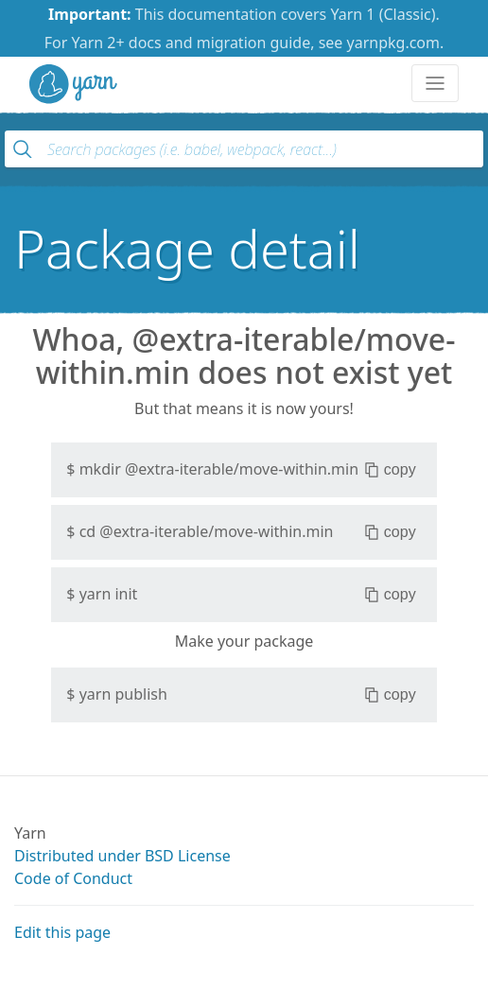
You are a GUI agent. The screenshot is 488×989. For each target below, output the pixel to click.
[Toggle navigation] (435, 83)
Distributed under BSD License (122, 855)
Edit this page (62, 932)
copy (390, 469)
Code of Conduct (73, 878)
